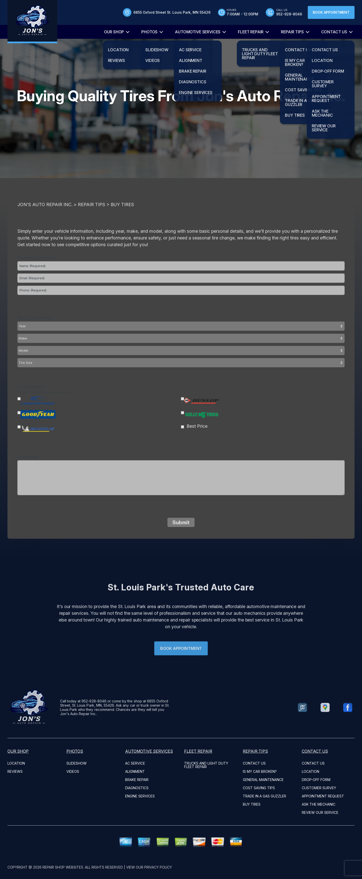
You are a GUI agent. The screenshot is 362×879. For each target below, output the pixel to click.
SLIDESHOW (76, 763)
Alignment (135, 771)
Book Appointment (331, 12)
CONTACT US (334, 31)
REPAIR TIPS (292, 31)
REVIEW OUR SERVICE (320, 812)
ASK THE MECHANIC (318, 804)
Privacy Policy (158, 867)
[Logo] (32, 21)
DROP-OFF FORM (316, 780)
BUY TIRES (251, 804)
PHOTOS (149, 31)
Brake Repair (137, 780)
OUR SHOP (114, 31)
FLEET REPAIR (250, 31)
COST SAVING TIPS (259, 788)
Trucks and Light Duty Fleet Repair (206, 765)
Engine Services (140, 796)
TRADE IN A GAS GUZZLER (264, 796)
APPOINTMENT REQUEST (323, 796)
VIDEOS (72, 771)
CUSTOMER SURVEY (319, 788)
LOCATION (16, 763)
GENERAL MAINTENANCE (263, 780)
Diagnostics (137, 788)
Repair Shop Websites (63, 867)
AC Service (135, 763)
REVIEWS (15, 771)
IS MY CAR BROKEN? (260, 771)
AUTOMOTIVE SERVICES (197, 31)
